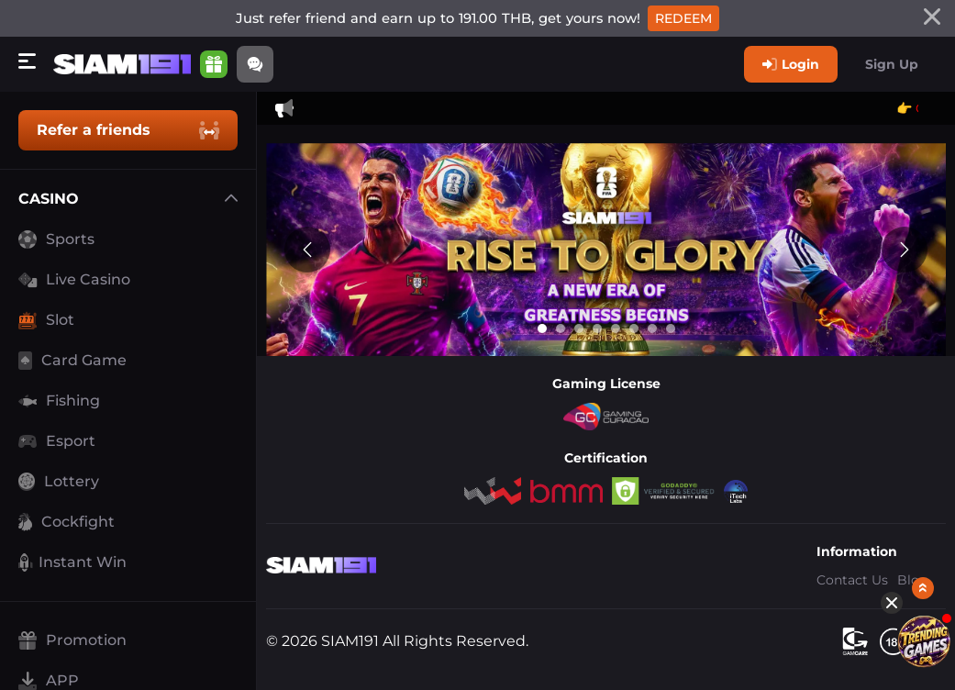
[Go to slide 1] (542, 328)
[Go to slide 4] (597, 328)
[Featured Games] (911, 497)
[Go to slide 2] (560, 328)
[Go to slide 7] (652, 328)
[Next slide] (904, 250)
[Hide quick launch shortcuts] (880, 459)
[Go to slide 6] (634, 328)
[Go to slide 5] (615, 328)
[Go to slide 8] (670, 328)
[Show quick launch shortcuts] (911, 444)
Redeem (683, 18)
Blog (912, 580)
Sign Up (891, 64)
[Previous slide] (307, 250)
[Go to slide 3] (578, 328)
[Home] (124, 64)
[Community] (257, 64)
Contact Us (852, 580)
